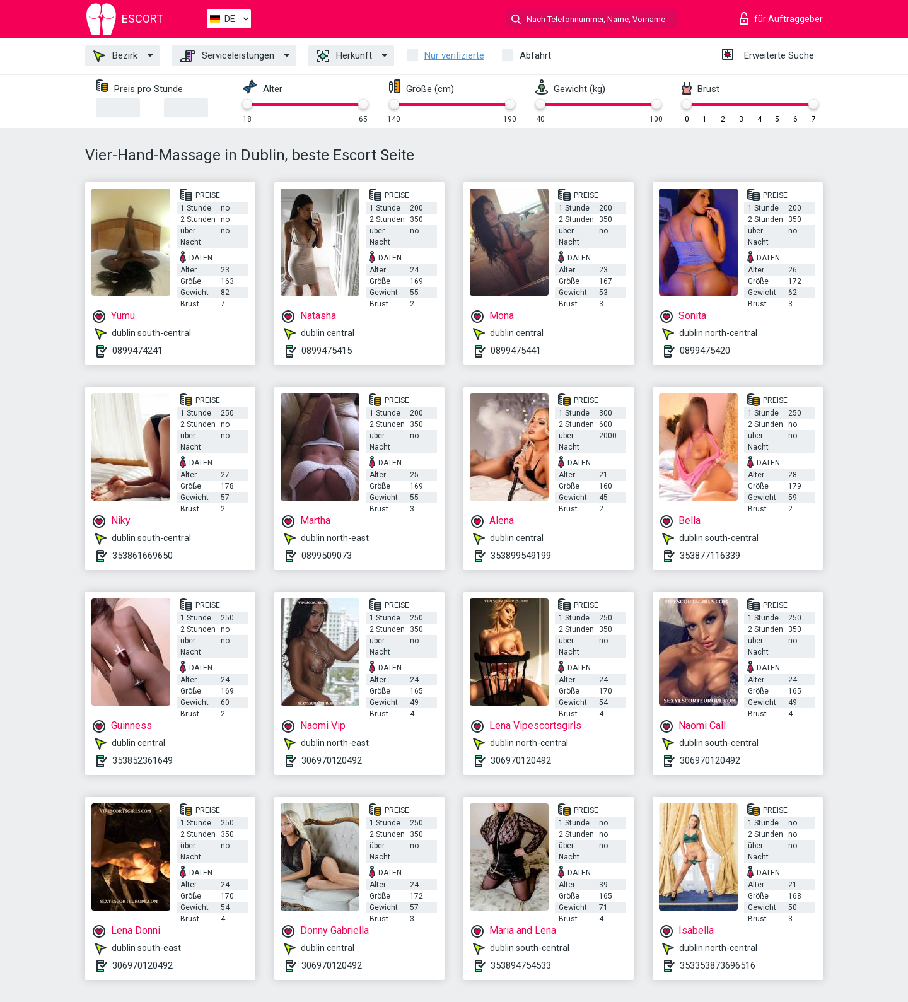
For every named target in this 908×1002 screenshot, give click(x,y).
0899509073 (326, 555)
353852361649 (142, 760)
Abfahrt (535, 55)
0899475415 (326, 350)
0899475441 (516, 350)
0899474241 (137, 350)
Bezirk (115, 56)
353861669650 (142, 555)
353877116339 (710, 555)
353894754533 (521, 965)
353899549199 (521, 555)
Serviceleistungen (227, 56)
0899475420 (705, 350)
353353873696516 (717, 965)
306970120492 (331, 760)
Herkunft (344, 56)
